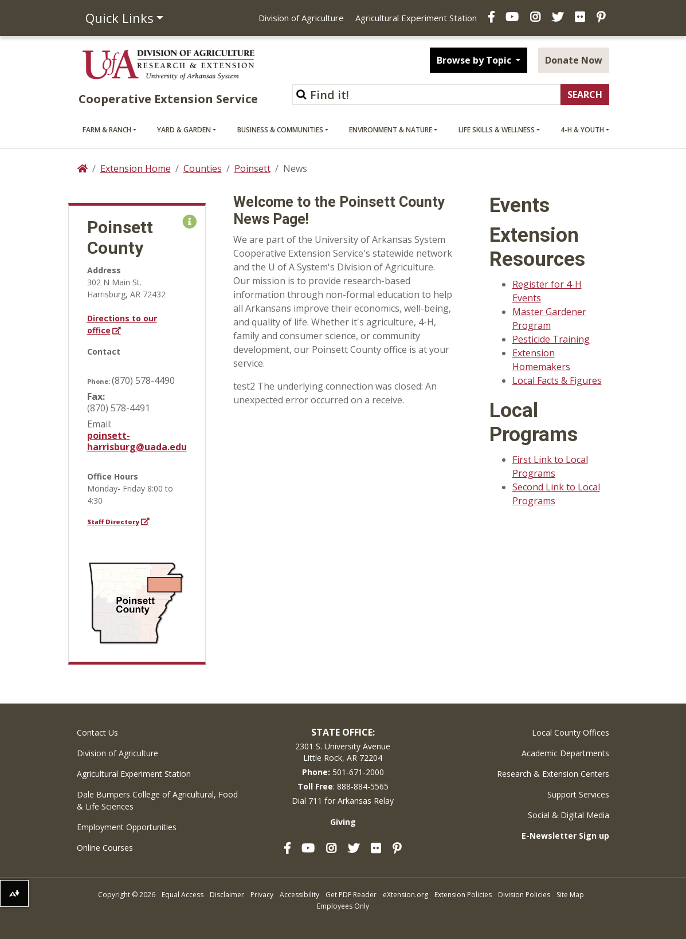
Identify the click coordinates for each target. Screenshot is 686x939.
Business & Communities (280, 130)
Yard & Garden (184, 130)
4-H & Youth (582, 130)
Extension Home (135, 168)
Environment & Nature (390, 130)
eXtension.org (405, 894)
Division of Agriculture (301, 17)
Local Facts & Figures (557, 380)
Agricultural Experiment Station (416, 17)
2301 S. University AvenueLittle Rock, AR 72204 (342, 752)
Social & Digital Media (568, 815)
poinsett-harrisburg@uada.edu (137, 441)
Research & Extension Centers (553, 773)
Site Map (570, 894)
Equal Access (182, 894)
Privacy (261, 894)
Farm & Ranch (107, 130)
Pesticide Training (551, 339)
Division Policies (524, 894)
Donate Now (573, 60)
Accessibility (299, 894)
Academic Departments (565, 753)
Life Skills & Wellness (496, 130)
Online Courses (105, 847)
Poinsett (252, 168)
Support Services (578, 794)
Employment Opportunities (127, 827)
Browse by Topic (475, 60)
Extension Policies (463, 894)
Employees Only (343, 906)
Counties (202, 168)
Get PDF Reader (351, 894)
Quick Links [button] (119, 17)
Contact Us (97, 732)
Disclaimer (227, 894)
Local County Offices (570, 732)
